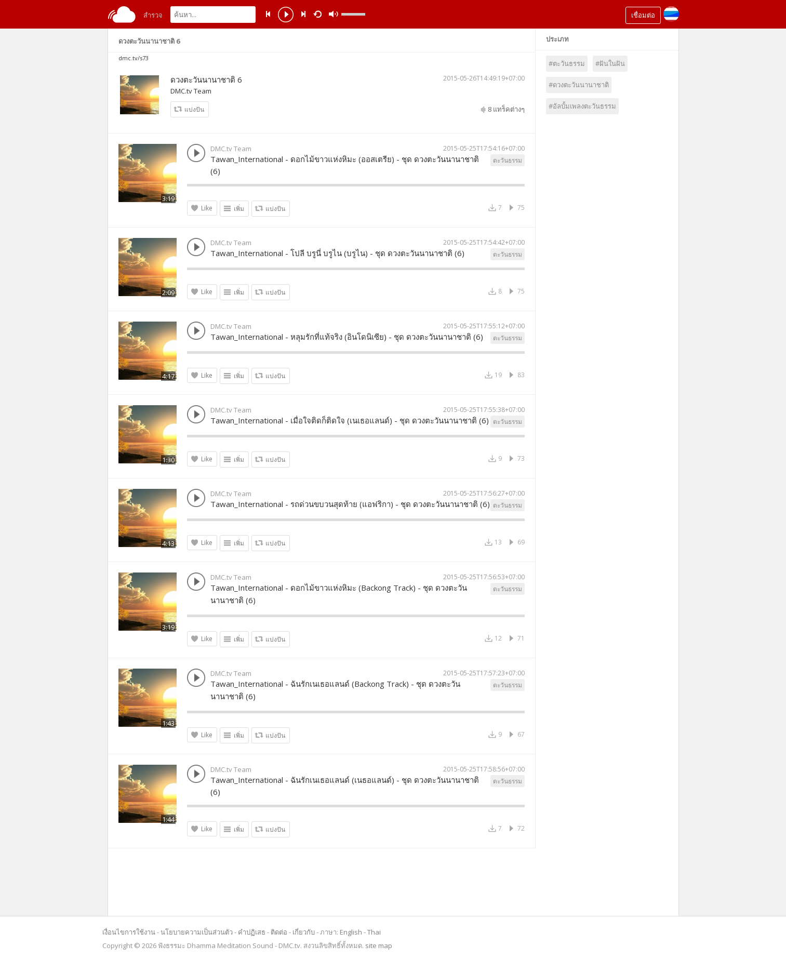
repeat (319, 13)
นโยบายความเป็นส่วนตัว (197, 932)
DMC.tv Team (190, 91)
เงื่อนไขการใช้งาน (128, 932)
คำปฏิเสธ (251, 932)
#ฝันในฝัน (610, 63)
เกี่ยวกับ (303, 932)
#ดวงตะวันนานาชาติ (579, 84)
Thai (374, 932)
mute (333, 14)
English (351, 932)
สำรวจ (153, 15)
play (285, 15)
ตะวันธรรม (507, 160)
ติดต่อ (279, 932)
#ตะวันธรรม (567, 63)
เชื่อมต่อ (643, 15)
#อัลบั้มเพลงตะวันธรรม (582, 106)
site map (378, 945)
